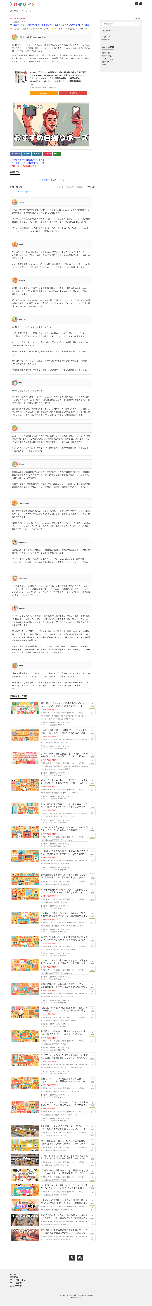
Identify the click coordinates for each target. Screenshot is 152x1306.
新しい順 (69, 187)
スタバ (65, 840)
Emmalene (77, 1298)
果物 (71, 1068)
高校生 (73, 950)
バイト (65, 950)
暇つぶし (75, 793)
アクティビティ (109, 59)
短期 (69, 950)
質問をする (26, 11)
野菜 (81, 1068)
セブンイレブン (74, 1115)
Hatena (38, 154)
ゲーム (70, 793)
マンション (66, 1068)
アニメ (65, 743)
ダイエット (66, 1240)
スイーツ (66, 1115)
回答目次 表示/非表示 (21, 192)
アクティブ (90, 187)
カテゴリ (106, 62)
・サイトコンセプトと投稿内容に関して (27, 163)
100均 (65, 902)
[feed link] (80, 1258)
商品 (70, 926)
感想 (64, 1180)
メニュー (81, 817)
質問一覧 (14, 11)
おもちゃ (66, 1021)
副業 (67, 864)
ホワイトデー (75, 769)
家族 (78, 1091)
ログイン (61, 180)
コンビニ (66, 1136)
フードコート (73, 817)
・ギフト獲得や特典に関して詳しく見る (27, 160)
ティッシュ (66, 997)
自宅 (78, 1068)
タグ (104, 65)
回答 (92, 711)
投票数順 (79, 187)
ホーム (13, 1275)
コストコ (66, 817)
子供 (70, 1021)
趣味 (64, 885)
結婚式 (74, 1021)
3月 (72, 719)
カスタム (66, 973)
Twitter (27, 154)
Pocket (48, 154)
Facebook (16, 154)
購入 (78, 926)
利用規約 (14, 1278)
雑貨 (81, 926)
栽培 (75, 1068)
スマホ (65, 1210)
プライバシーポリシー (19, 1280)
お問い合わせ (15, 1286)
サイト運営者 (15, 1283)
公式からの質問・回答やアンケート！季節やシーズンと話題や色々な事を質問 (46, 25)
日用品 (74, 926)
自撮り (88, 25)
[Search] (137, 24)
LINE (59, 154)
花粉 (71, 997)
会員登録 (45, 180)
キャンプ (73, 1091)
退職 (67, 885)
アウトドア (66, 1091)
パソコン (70, 1210)
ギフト (65, 1195)
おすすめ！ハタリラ (72, 1295)
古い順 (59, 187)
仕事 (64, 864)
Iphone (65, 793)
